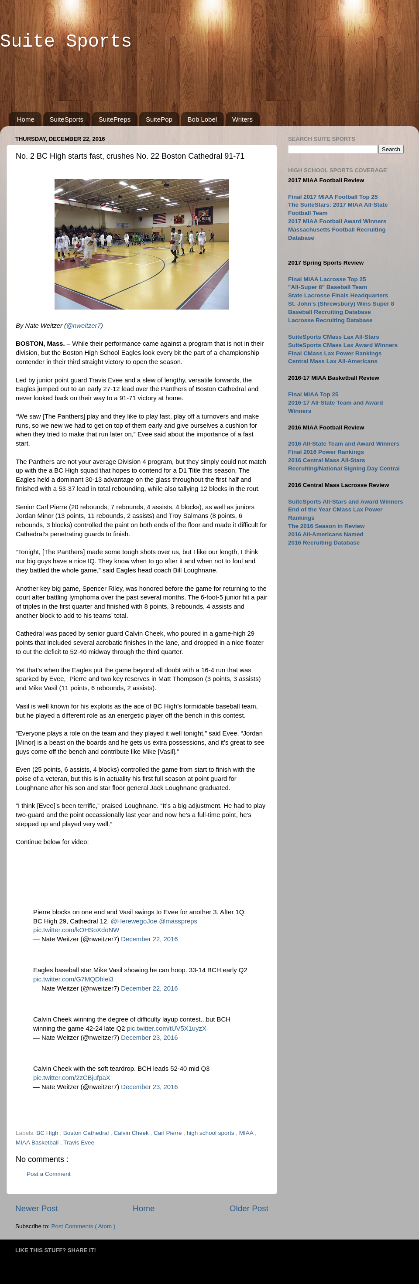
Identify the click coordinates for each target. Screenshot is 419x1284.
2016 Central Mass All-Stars (326, 460)
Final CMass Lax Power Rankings (335, 353)
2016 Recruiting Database (324, 542)
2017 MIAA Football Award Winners (337, 221)
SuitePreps (115, 119)
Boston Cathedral (86, 1133)
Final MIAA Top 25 (313, 394)
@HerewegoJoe (133, 921)
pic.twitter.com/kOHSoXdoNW (76, 929)
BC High (48, 1133)
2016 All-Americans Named (326, 534)
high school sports (211, 1133)
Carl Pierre (168, 1133)
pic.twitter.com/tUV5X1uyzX (166, 1028)
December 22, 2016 (149, 939)
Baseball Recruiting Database (329, 312)
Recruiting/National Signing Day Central (344, 468)
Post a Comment (49, 1174)
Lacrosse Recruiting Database (330, 320)
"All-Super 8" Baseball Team (327, 287)
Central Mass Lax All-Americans (333, 361)
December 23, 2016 (149, 1037)
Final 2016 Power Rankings (326, 452)
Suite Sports (66, 41)
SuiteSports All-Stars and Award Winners (345, 501)
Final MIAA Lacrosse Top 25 (327, 279)
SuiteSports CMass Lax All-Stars (333, 337)
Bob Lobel (202, 119)
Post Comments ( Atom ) (84, 1226)
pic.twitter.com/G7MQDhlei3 (73, 979)
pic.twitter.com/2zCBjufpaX (71, 1077)
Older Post (249, 1208)
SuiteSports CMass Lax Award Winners (343, 345)
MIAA (247, 1133)
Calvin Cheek (131, 1133)
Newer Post (36, 1208)
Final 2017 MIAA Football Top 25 (333, 197)
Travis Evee (78, 1142)
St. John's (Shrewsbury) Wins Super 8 (341, 303)
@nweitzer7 (83, 325)
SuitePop (159, 119)
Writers (242, 119)
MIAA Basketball (38, 1142)
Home (25, 119)
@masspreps (178, 921)
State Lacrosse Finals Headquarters (338, 295)
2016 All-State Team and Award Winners (343, 443)
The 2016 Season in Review (326, 526)
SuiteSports (67, 119)
